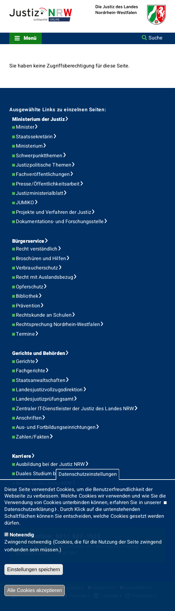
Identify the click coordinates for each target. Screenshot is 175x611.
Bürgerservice (28, 241)
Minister (25, 127)
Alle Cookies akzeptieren (34, 590)
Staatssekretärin (34, 136)
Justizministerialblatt (39, 193)
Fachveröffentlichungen (43, 174)
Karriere (21, 456)
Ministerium (29, 146)
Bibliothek (27, 296)
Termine (25, 334)
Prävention (28, 306)
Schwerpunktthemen (39, 155)
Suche (156, 38)
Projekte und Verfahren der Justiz (53, 212)
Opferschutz (29, 287)
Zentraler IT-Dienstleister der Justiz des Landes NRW (75, 408)
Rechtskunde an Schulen (44, 315)
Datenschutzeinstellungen (88, 474)
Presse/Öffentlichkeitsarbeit (47, 184)
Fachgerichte (30, 370)
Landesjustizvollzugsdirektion (49, 389)
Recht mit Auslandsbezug (44, 277)
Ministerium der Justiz (38, 119)
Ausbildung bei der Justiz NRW (50, 464)
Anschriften (29, 418)
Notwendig (22, 535)
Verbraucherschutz (37, 268)
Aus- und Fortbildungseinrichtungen (56, 427)
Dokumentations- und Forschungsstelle (60, 221)
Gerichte (25, 361)
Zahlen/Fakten (32, 437)
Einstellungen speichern (33, 569)
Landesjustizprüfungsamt (44, 399)
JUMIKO (25, 202)
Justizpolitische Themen (43, 165)
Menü (30, 38)
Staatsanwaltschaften (40, 380)
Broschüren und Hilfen (41, 258)
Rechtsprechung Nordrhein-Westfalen (58, 324)
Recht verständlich (36, 249)
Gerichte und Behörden (38, 353)
